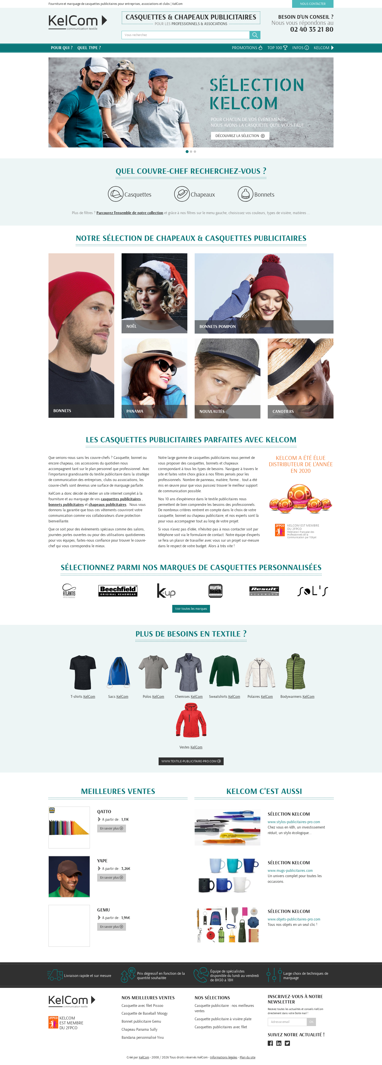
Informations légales (223, 1057)
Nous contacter (313, 4)
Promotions (247, 48)
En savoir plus (111, 828)
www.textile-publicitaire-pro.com (191, 761)
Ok (311, 1022)
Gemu (103, 910)
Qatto (104, 811)
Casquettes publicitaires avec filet (221, 1027)
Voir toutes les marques (191, 608)
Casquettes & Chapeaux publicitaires (191, 17)
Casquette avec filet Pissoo (142, 1006)
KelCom (324, 48)
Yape (102, 860)
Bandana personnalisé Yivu (143, 1037)
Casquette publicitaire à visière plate (223, 1019)
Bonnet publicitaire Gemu (141, 1021)
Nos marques (191, 49)
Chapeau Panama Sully (139, 1029)
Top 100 (277, 48)
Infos (300, 48)
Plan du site (247, 1057)
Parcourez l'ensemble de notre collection (129, 213)
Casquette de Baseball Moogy (145, 1013)
